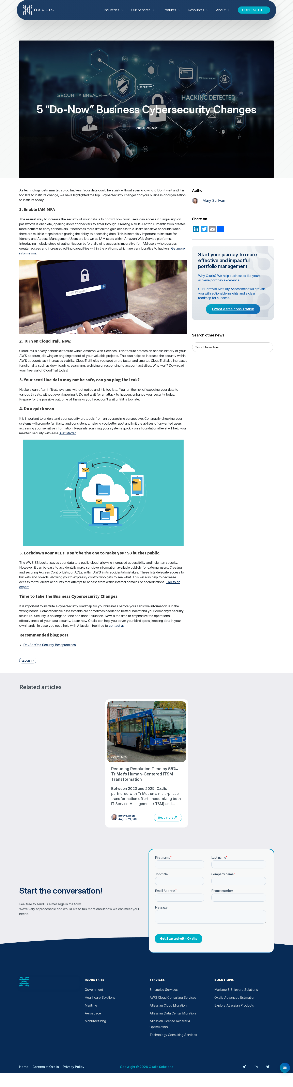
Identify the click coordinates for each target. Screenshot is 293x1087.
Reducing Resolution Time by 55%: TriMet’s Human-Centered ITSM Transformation (144, 774)
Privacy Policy (73, 1067)
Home (23, 1067)
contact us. (117, 626)
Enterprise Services (164, 990)
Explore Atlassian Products (234, 1005)
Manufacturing (95, 1021)
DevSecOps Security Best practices (49, 645)
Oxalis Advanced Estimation (234, 997)
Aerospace (93, 1013)
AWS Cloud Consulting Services (173, 997)
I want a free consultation (233, 309)
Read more (168, 817)
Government (94, 990)
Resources (196, 10)
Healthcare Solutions (100, 997)
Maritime (91, 1005)
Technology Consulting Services (173, 1035)
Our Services (140, 10)
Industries (111, 10)
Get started (67, 433)
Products (169, 10)
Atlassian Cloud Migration (168, 1005)
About (221, 10)
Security (145, 87)
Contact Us (254, 10)
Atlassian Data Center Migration (173, 1013)
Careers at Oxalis (45, 1067)
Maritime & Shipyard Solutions (236, 990)
